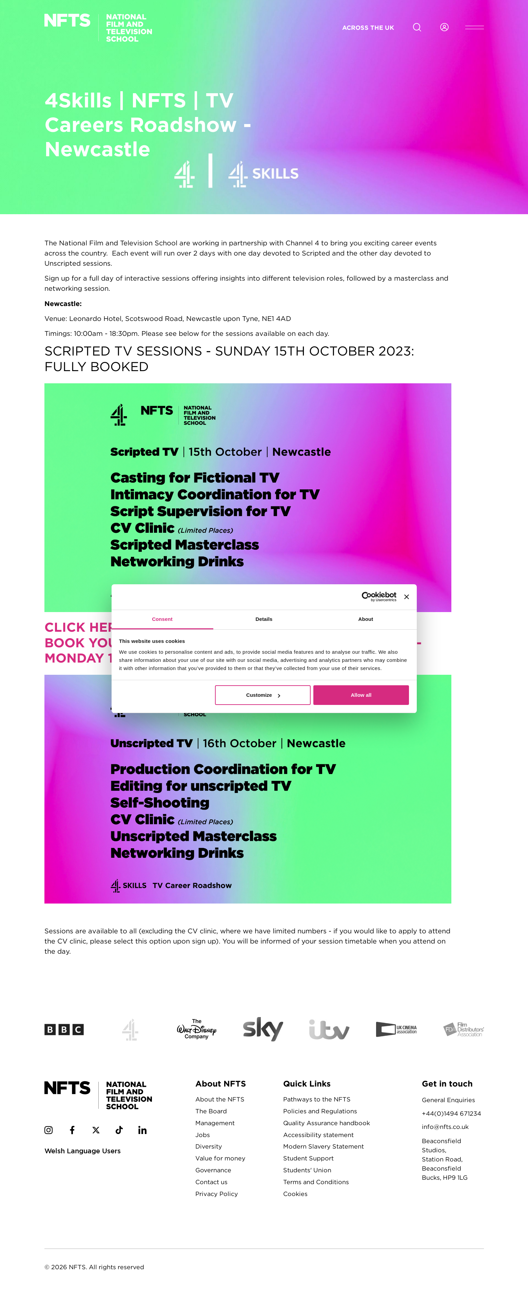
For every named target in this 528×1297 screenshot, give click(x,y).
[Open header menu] (474, 27)
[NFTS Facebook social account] (72, 1131)
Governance (213, 1170)
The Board (211, 1111)
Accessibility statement (318, 1135)
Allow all (361, 695)
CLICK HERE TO (98, 627)
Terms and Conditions (316, 1182)
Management (215, 1123)
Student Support (308, 1158)
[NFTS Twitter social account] (96, 1131)
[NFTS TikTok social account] (119, 1131)
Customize (263, 695)
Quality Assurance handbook (326, 1123)
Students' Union (307, 1170)
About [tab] (365, 619)
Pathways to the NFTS (317, 1099)
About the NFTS (220, 1099)
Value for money (220, 1158)
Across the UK (368, 27)
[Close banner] (406, 596)
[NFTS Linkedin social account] (142, 1131)
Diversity (208, 1146)
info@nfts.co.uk (445, 1126)
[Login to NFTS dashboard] (444, 27)
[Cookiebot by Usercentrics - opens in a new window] (366, 597)
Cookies (295, 1194)
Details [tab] (264, 619)
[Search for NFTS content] (417, 27)
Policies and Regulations (320, 1111)
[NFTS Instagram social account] (48, 1131)
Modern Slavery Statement (323, 1146)
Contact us (211, 1182)
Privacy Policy (216, 1194)
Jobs (202, 1135)
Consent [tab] (162, 619)
